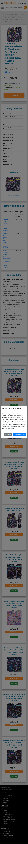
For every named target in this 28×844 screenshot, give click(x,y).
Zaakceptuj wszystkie (19, 434)
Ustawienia (8, 434)
